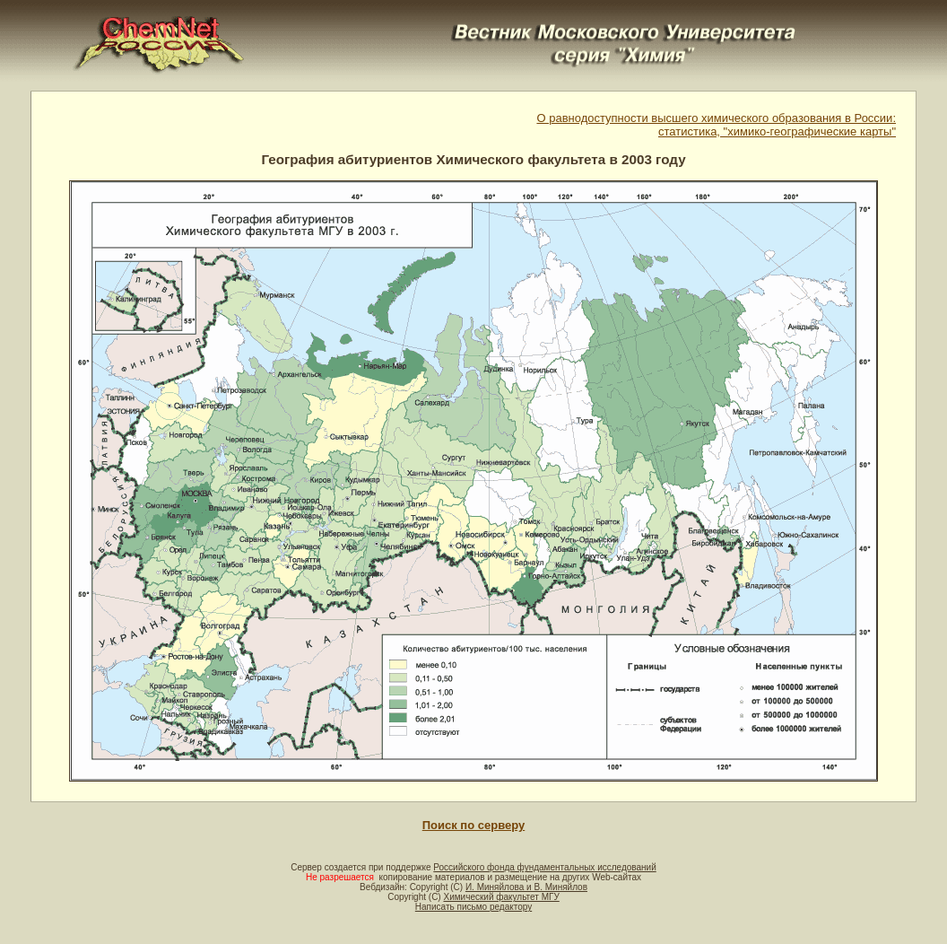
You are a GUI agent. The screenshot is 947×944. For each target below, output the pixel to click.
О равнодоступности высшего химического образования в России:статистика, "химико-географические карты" (716, 124)
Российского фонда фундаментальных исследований (544, 867)
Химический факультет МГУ (501, 897)
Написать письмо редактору (473, 907)
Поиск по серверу (473, 825)
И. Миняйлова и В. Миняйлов (526, 887)
